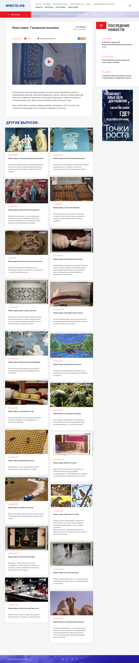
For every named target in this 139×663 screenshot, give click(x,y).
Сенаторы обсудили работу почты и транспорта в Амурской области (116, 76)
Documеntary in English (103, 4)
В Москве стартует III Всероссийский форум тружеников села (117, 44)
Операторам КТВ (77, 4)
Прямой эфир (14, 15)
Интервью (49, 7)
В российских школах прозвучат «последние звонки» (116, 61)
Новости (39, 7)
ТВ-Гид (38, 4)
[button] (130, 6)
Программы (61, 7)
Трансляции (73, 7)
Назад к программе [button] (80, 29)
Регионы (47, 4)
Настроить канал (60, 4)
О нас (88, 4)
